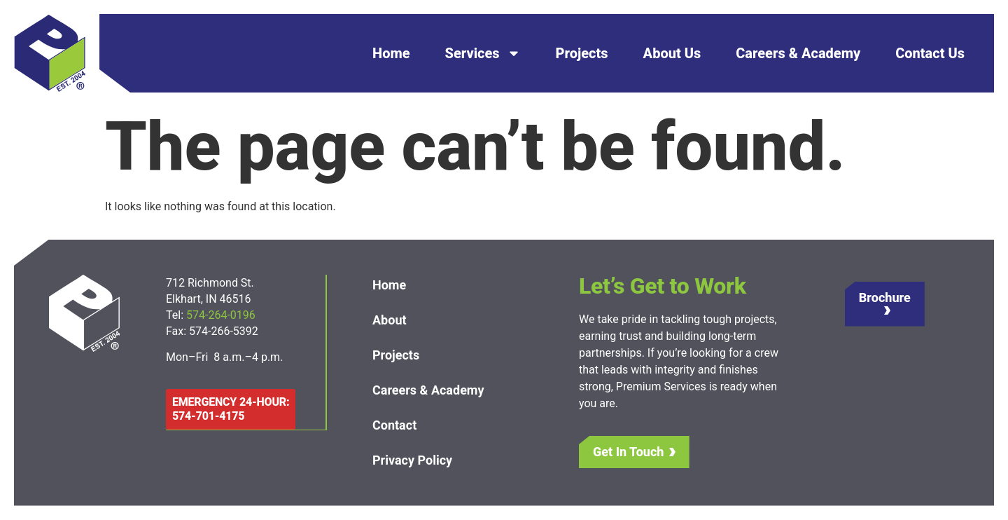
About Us (672, 53)
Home (391, 53)
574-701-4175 (208, 416)
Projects (582, 53)
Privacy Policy (412, 460)
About (389, 320)
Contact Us (930, 53)
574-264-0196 (222, 315)
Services (483, 53)
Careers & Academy (798, 53)
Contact (394, 425)
